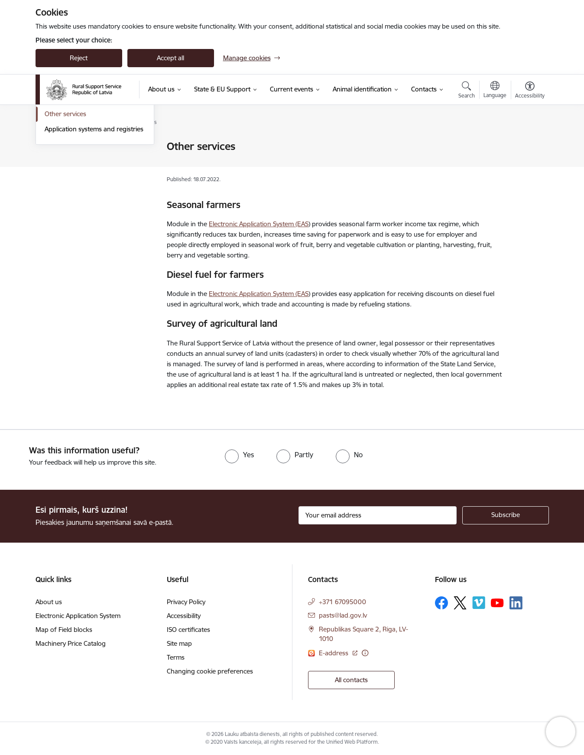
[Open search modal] (466, 91)
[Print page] (527, 142)
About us (49, 602)
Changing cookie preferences (210, 671)
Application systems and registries (94, 222)
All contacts (351, 680)
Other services (65, 207)
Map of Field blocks (64, 629)
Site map (179, 643)
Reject (79, 58)
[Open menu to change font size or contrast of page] (530, 91)
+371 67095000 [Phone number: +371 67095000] (342, 602)
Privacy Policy (186, 602)
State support (64, 162)
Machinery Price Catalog (71, 643)
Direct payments (68, 147)
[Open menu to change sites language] (495, 91)
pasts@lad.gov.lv (343, 615)
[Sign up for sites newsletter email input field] (377, 515)
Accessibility (184, 616)
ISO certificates (188, 629)
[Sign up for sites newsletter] (505, 515)
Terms (176, 657)
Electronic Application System (78, 616)
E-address (334, 653)
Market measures (70, 192)
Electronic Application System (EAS (258, 224)
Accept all (170, 58)
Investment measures (76, 177)
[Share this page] (527, 164)
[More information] (365, 653)
